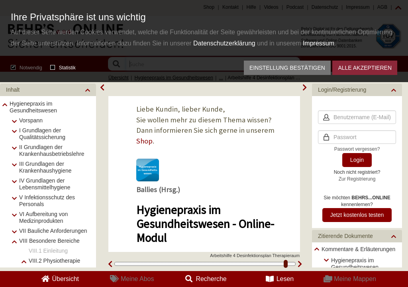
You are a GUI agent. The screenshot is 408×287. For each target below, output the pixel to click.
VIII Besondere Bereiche (49, 241)
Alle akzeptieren (365, 68)
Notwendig (26, 68)
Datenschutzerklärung (224, 43)
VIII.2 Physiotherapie (54, 261)
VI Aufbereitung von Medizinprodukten (43, 217)
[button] (48, 90)
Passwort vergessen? (357, 149)
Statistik (63, 68)
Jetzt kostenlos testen (357, 215)
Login (357, 160)
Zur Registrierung (357, 179)
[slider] (286, 264)
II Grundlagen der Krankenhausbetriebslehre (51, 150)
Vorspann (31, 120)
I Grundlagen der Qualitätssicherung (42, 133)
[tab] (48, 90)
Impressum (318, 43)
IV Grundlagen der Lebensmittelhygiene (44, 184)
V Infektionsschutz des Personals (47, 200)
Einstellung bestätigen (287, 68)
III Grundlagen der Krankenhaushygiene (45, 167)
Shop (144, 140)
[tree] (357, 258)
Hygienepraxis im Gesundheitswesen (33, 107)
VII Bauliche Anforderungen (53, 231)
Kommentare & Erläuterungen (358, 249)
